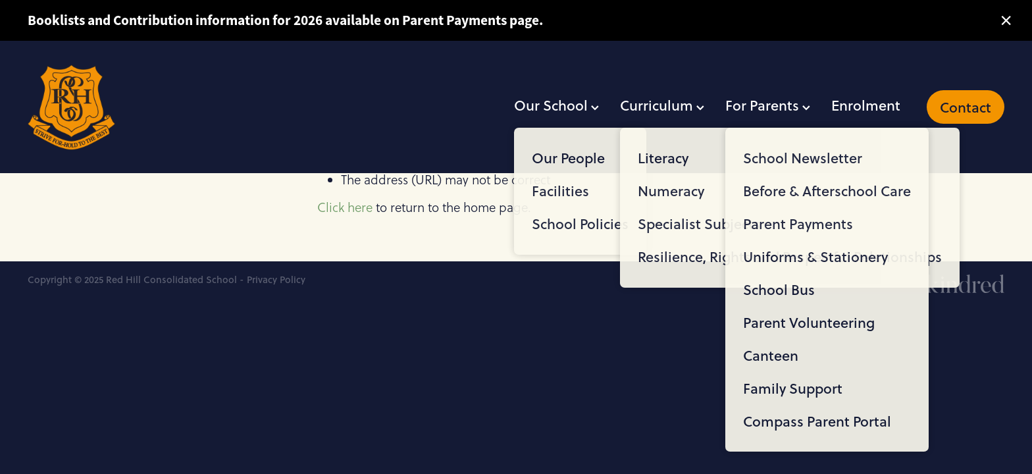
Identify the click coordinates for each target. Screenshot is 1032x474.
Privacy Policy (276, 279)
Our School (556, 105)
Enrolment (865, 105)
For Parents (767, 105)
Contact (965, 107)
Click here (345, 207)
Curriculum (662, 105)
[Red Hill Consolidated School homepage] (125, 107)
